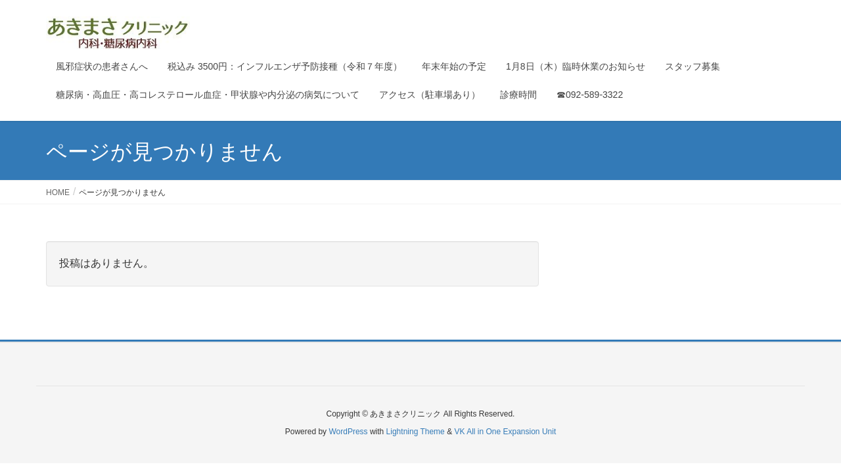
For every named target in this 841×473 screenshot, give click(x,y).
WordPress (348, 431)
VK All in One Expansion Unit (505, 431)
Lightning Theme (415, 431)
